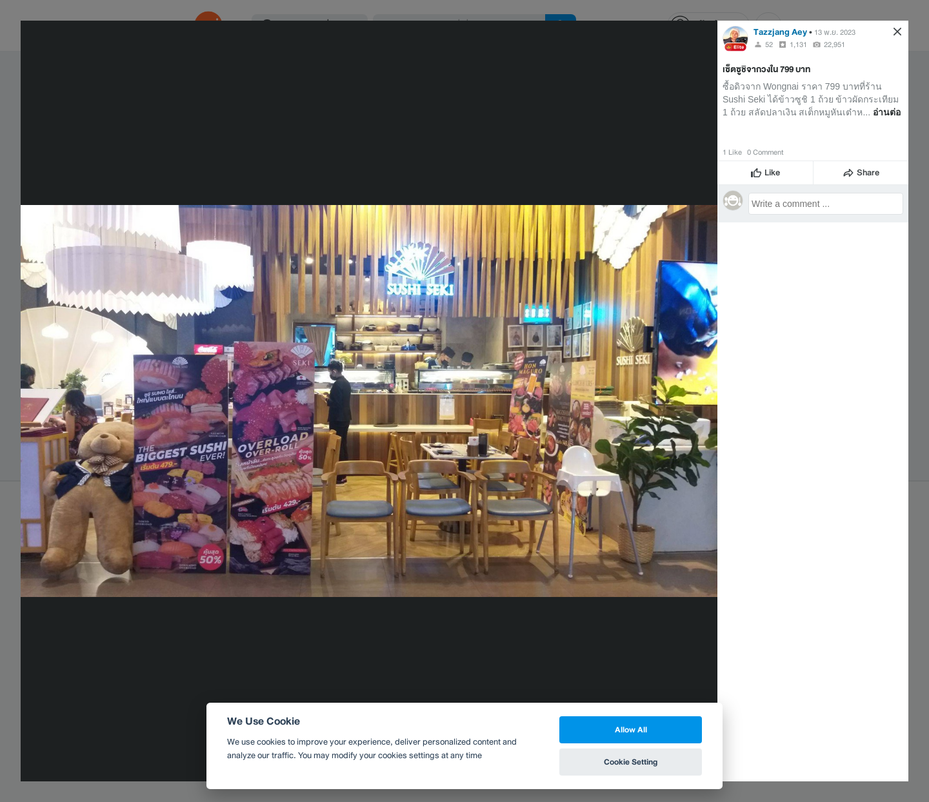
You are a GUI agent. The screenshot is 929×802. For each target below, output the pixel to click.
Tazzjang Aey (780, 32)
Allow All (631, 729)
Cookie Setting (630, 762)
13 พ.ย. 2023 (834, 32)
